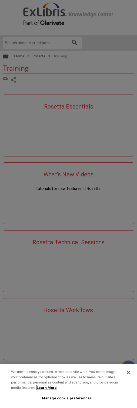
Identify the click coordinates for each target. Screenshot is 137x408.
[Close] (128, 372)
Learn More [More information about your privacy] (47, 388)
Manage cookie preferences (67, 398)
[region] (68, 386)
